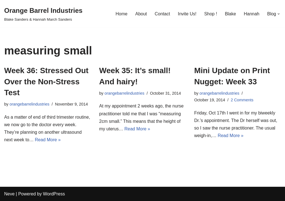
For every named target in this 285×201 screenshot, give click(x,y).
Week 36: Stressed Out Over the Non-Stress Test (46, 81)
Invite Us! (187, 13)
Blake (230, 13)
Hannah (251, 13)
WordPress (54, 194)
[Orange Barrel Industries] (43, 14)
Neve (9, 194)
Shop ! (210, 13)
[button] (278, 14)
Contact (162, 13)
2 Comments (242, 100)
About (141, 13)
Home (121, 13)
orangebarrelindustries (29, 104)
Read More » (48, 139)
